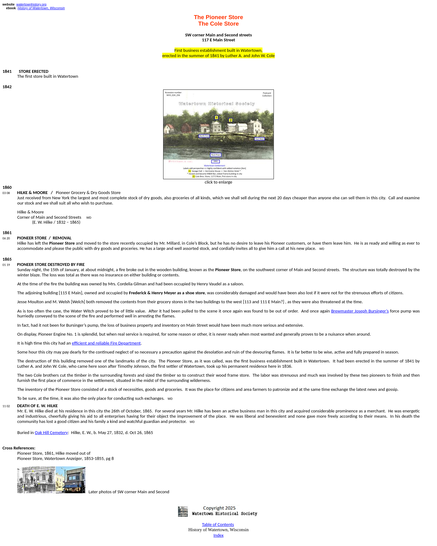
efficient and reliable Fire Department (106, 343)
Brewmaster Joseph (360, 311)
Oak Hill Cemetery (51, 432)
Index (218, 535)
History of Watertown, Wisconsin (41, 8)
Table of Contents (218, 524)
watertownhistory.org (31, 4)
